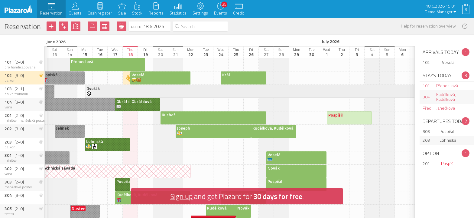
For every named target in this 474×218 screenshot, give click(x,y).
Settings (200, 13)
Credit (238, 13)
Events (220, 13)
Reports (156, 13)
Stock (137, 13)
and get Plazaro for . (237, 196)
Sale (122, 13)
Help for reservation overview (428, 26)
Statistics (178, 13)
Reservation (51, 13)
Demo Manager (440, 12)
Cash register (100, 13)
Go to (136, 27)
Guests (75, 13)
